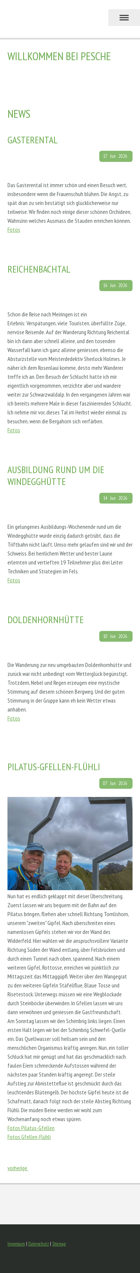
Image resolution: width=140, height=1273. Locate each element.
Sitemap (59, 1244)
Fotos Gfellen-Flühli (29, 1136)
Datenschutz (38, 1244)
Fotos (13, 229)
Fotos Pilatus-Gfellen (31, 1128)
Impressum (16, 1244)
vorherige (17, 1168)
